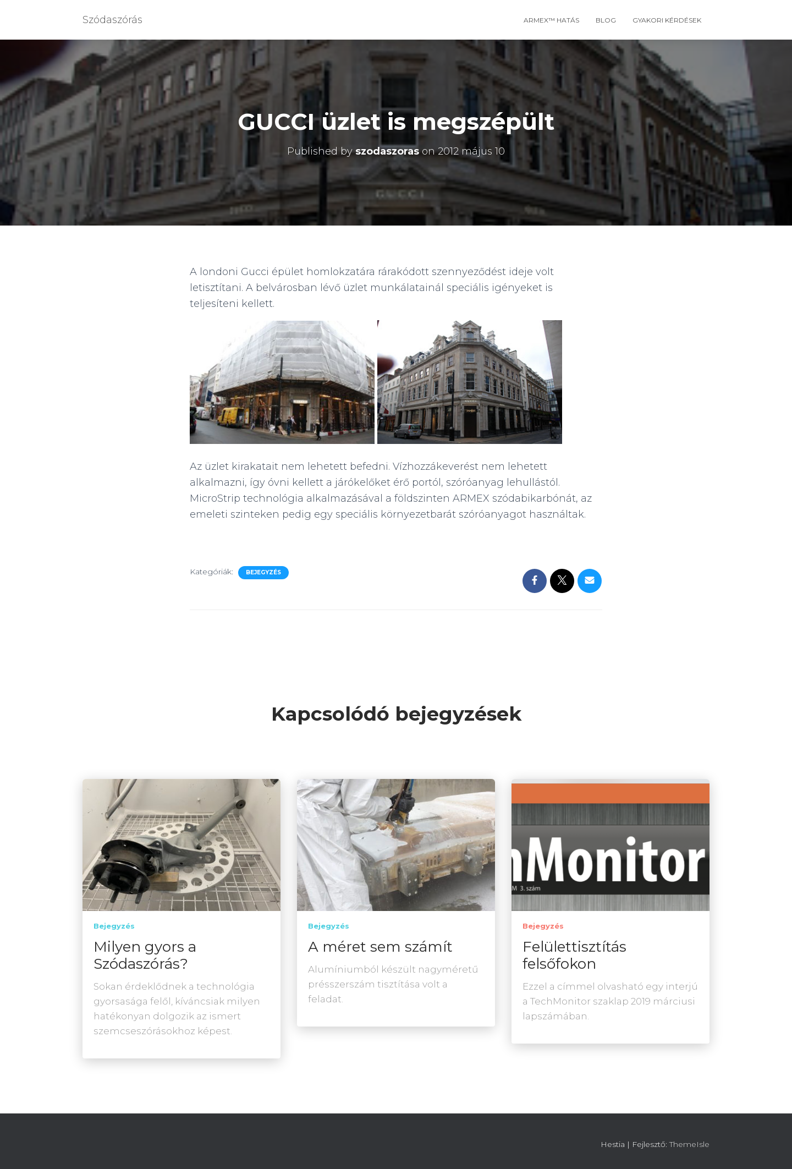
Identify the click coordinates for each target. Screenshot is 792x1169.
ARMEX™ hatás (551, 20)
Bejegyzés (263, 572)
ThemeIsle (689, 1144)
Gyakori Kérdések (666, 20)
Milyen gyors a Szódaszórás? (145, 955)
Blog (606, 20)
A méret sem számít (380, 947)
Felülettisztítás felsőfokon (574, 955)
